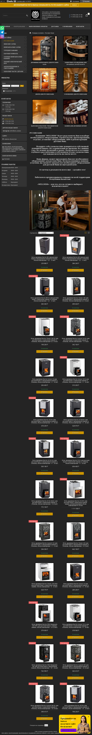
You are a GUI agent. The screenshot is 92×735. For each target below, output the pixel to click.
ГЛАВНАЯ (6, 26)
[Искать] (27, 15)
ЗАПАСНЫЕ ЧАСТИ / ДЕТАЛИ (13, 71)
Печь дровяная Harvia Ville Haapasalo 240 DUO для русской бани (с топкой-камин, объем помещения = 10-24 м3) (44, 626)
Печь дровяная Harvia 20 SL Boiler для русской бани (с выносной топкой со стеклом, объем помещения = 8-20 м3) (45, 502)
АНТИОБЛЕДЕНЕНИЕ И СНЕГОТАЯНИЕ (11, 67)
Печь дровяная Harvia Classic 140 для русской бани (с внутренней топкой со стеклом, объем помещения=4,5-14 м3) (75, 299)
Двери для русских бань (44, 94)
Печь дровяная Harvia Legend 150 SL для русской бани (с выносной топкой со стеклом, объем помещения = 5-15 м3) (75, 340)
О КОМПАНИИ (67, 26)
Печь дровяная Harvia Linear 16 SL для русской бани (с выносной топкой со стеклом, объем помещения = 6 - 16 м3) (75, 380)
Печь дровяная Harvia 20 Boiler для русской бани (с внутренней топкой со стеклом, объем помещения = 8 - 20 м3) (75, 421)
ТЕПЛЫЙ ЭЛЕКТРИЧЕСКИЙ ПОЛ (13, 62)
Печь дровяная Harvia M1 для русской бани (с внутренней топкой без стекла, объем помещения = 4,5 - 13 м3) (44, 259)
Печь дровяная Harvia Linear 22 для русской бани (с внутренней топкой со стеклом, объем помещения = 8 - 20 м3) (75, 585)
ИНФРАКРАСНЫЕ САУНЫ (12, 47)
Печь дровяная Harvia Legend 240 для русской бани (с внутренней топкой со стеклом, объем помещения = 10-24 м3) (75, 666)
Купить (45, 270)
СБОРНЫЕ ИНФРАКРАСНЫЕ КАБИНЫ (13, 57)
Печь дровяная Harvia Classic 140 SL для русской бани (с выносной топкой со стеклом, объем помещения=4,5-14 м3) (44, 340)
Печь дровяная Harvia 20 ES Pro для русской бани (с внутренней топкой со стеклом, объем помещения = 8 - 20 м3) (44, 462)
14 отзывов (75, 1)
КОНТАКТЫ (80, 26)
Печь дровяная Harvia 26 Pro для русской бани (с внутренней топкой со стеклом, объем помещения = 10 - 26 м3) (75, 707)
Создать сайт (21, 1)
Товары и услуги (38, 33)
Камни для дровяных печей (76, 126)
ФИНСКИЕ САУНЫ (10, 44)
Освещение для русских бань (75, 94)
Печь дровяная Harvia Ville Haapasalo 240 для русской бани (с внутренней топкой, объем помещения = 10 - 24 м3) (44, 666)
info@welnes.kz (8, 119)
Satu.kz (55, 731)
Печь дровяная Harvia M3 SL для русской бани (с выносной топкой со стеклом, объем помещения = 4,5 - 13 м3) (44, 299)
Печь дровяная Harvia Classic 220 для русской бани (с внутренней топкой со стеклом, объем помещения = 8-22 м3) (76, 544)
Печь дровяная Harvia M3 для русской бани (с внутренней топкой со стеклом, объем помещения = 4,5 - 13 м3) (75, 259)
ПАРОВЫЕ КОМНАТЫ (11, 53)
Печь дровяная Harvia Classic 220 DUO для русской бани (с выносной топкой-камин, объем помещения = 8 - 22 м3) (44, 585)
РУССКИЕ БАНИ (9, 41)
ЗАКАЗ (74, 5)
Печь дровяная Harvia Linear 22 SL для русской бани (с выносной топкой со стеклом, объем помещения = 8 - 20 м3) (75, 626)
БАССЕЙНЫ (7, 37)
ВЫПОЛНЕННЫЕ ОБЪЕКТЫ (38, 26)
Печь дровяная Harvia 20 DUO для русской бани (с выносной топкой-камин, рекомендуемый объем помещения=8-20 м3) (75, 503)
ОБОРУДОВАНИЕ (19, 26)
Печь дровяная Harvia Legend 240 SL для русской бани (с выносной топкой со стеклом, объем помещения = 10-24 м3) (44, 707)
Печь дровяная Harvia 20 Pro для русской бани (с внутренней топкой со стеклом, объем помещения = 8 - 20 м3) (44, 421)
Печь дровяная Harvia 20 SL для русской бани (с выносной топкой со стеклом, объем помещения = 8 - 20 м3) (75, 462)
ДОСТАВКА (55, 26)
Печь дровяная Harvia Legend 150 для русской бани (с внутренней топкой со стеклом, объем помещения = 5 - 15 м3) (44, 544)
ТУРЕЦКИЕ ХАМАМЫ (11, 50)
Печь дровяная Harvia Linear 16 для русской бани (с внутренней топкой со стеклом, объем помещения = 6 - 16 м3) (44, 380)
